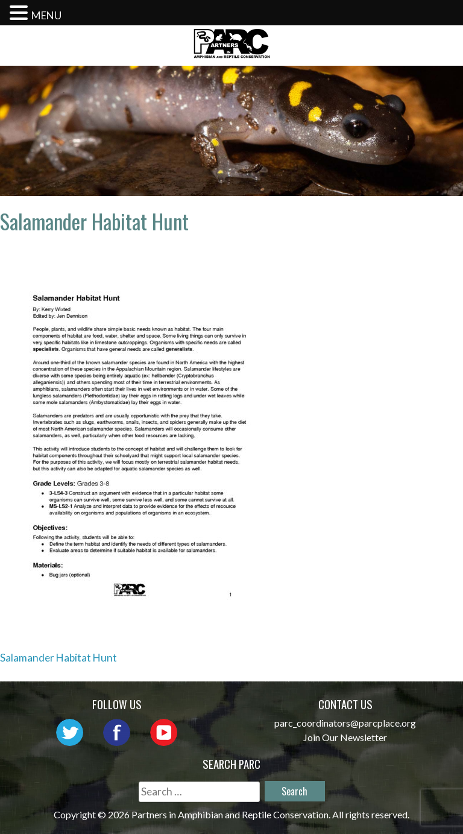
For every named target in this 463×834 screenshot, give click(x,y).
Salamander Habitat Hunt (58, 657)
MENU (46, 15)
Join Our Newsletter (345, 737)
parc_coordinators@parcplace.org (345, 722)
